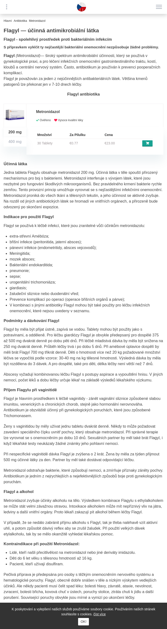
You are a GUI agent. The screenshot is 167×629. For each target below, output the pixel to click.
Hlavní (8, 21)
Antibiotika (20, 21)
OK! (83, 621)
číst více (99, 614)
